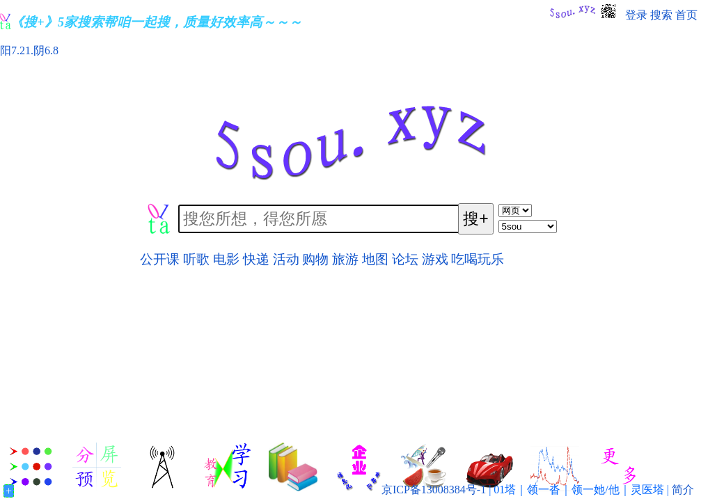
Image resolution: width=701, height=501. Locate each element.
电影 (226, 259)
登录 (636, 15)
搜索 (661, 15)
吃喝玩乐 (477, 259)
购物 (315, 259)
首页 (686, 15)
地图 (375, 259)
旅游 (345, 259)
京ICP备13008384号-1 (433, 489)
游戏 (435, 259)
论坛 (405, 259)
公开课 (160, 259)
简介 (683, 489)
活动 (286, 259)
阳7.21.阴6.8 (29, 50)
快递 (256, 259)
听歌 (196, 259)
